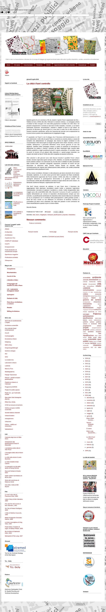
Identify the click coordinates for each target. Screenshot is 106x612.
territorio (93, 343)
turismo (99, 343)
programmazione (96, 327)
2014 (87, 384)
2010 (87, 395)
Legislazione (86, 306)
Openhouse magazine (11, 254)
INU (6, 354)
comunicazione (88, 290)
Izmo (6, 357)
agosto (89, 408)
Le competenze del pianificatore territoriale (18, 193)
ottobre (89, 403)
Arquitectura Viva (10, 238)
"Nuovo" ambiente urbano (89, 424)
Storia (91, 341)
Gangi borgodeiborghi (11, 348)
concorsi (99, 290)
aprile (88, 416)
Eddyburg (8, 342)
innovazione (87, 304)
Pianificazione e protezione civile (18, 203)
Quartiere (91, 331)
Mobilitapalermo (9, 371)
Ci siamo (89, 428)
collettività (86, 288)
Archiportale (8, 232)
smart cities (97, 337)
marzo (89, 442)
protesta (92, 329)
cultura (85, 294)
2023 (87, 361)
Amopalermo (11, 269)
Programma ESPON (11, 387)
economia (98, 294)
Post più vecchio (73, 232)
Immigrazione (86, 302)
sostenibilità (92, 339)
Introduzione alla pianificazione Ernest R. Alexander (12, 443)
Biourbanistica (11, 272)
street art (95, 341)
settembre (90, 405)
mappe (99, 308)
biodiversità (92, 281)
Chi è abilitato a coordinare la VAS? (18, 213)
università (85, 345)
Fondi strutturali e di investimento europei (11, 250)
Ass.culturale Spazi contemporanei (10, 329)
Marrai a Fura (9, 368)
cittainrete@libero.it (95, 116)
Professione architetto (11, 257)
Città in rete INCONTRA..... (91, 432)
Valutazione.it (9, 429)
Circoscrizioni (92, 284)
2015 (87, 382)
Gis (100, 298)
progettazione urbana (92, 326)
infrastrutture (97, 302)
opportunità (91, 311)
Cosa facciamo (28, 65)
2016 (87, 379)
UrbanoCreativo (9, 415)
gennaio (89, 447)
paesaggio (86, 314)
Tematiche (39, 65)
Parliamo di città (12, 298)
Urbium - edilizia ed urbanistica (10, 425)
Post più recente (33, 232)
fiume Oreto (98, 296)
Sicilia (90, 337)
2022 (87, 363)
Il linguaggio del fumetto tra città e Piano (14, 284)
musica (85, 311)
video (99, 347)
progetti (85, 328)
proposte (65, 214)
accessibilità (86, 277)
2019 (87, 371)
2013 (87, 387)
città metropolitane (88, 286)
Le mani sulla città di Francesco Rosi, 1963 (11, 495)
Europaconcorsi (9, 247)
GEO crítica (8, 345)
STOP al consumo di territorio (13, 405)
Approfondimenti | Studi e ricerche (64, 65)
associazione (93, 279)
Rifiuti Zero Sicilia (10, 402)
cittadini (98, 286)
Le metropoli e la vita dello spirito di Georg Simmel (12, 467)
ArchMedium (8, 235)
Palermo (97, 314)
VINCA (84, 349)
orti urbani (98, 311)
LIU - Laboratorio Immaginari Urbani (13, 290)
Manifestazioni (88, 308)
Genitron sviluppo (10, 351)
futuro (37, 214)
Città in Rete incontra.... (90, 419)
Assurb (7, 333)
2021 (87, 366)
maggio (89, 413)
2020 (87, 369)
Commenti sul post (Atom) (56, 236)
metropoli (50, 214)
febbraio (89, 444)
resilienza (85, 333)
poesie (90, 320)
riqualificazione (88, 335)
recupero (98, 331)
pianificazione (58, 214)
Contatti (92, 65)
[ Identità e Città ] (12, 280)
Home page (52, 232)
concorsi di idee (88, 292)
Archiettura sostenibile (11, 325)
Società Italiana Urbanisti (12, 412)
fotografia (85, 298)
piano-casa (98, 318)
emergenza (86, 296)
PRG (99, 324)
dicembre (90, 397)
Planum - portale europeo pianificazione (12, 378)
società (85, 339)
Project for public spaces (12, 390)
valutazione (86, 347)
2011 (87, 392)
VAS (92, 347)
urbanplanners (9, 418)
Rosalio (9, 307)
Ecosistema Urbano (11, 339)
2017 (87, 377)
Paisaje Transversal (11, 374)
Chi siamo (17, 65)
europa (92, 296)
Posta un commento (35, 223)
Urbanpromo (8, 260)
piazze (85, 320)
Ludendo (7, 366)
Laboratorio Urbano (10, 363)
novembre (90, 400)
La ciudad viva (9, 360)
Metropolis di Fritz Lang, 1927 (14, 536)
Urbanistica (71, 214)
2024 (87, 358)
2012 (87, 390)
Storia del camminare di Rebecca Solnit (12, 481)
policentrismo (97, 320)
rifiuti (99, 333)
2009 (87, 450)
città (34, 214)
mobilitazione (97, 309)
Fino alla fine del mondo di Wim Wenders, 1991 (13, 504)
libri (100, 305)
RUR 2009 (98, 335)
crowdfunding (97, 292)
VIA (95, 347)
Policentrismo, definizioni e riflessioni (17, 184)
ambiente (96, 277)
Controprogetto (9, 336)
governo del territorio (92, 300)
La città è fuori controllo (90, 437)
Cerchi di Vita (11, 276)
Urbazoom (8, 421)
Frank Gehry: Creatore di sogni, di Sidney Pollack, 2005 (14, 527)
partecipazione (88, 316)
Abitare (7, 229)
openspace (10, 294)
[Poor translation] (7, 12)
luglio (88, 411)
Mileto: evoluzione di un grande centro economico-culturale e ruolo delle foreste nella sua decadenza (14, 173)
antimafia (86, 279)
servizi (84, 337)
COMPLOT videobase (11, 241)
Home (8, 65)
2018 (87, 374)
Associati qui (82, 65)
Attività (48, 65)
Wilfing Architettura (13, 311)
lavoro (99, 304)
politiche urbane (88, 322)
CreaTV (7, 244)
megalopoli (43, 214)
